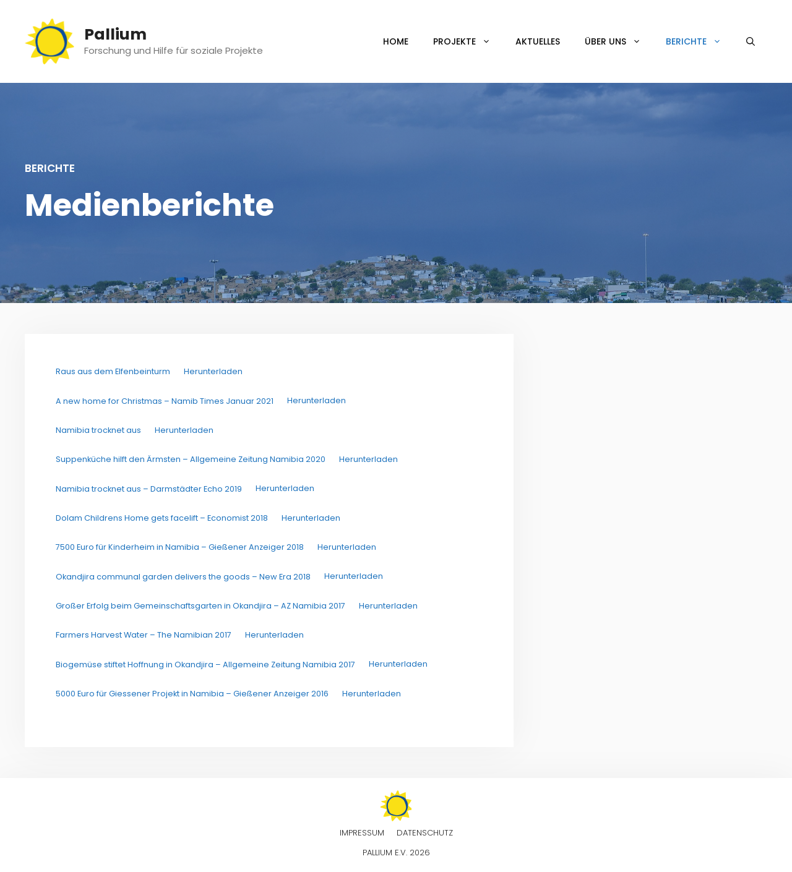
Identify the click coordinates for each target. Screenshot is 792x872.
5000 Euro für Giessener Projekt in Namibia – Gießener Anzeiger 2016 (192, 693)
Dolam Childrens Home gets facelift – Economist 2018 (162, 518)
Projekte (468, 41)
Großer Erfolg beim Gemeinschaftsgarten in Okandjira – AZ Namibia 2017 (200, 606)
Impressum (362, 833)
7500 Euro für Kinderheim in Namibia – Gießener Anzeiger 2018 (180, 547)
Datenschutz (425, 833)
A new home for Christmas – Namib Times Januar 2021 (164, 401)
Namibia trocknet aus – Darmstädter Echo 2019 (149, 489)
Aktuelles (537, 41)
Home (395, 41)
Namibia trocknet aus (98, 430)
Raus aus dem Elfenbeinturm (113, 371)
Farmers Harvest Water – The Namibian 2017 (143, 635)
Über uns (619, 41)
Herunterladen (213, 371)
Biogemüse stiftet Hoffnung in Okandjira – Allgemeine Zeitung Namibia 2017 (205, 664)
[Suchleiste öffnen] (750, 41)
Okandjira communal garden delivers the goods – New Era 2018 (183, 576)
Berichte (700, 41)
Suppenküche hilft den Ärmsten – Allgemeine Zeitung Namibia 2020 (190, 459)
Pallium (115, 34)
